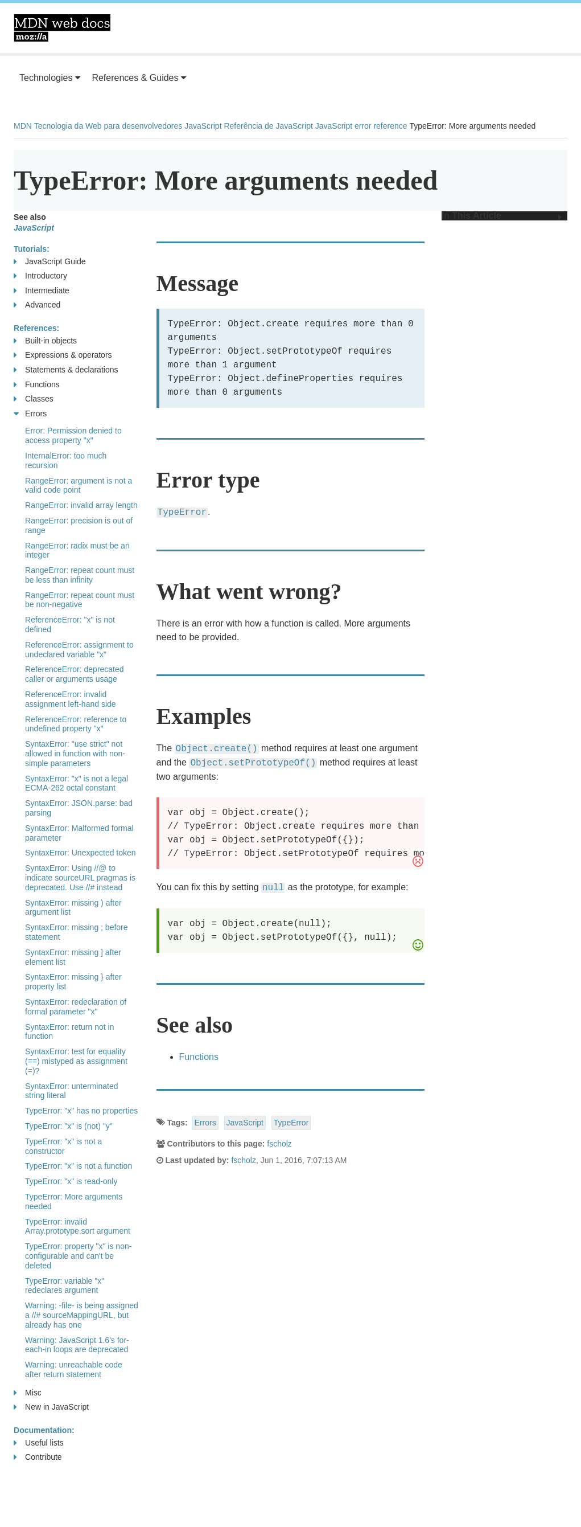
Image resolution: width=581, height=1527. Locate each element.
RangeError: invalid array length (81, 505)
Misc (28, 1393)
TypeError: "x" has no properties (81, 1110)
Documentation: (44, 1430)
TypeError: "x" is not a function (78, 1165)
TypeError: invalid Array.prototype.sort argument (77, 1226)
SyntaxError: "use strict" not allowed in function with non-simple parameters (75, 753)
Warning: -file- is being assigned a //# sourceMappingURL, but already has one (81, 1315)
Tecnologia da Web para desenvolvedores (108, 125)
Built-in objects (45, 341)
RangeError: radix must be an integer (77, 550)
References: (36, 328)
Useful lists (39, 1443)
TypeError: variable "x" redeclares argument (64, 1285)
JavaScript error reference (361, 125)
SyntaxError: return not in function (69, 1031)
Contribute (38, 1457)
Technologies (49, 78)
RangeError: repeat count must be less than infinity (79, 575)
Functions (199, 1057)
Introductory (40, 276)
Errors (205, 1122)
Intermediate (41, 291)
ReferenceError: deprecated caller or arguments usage (74, 674)
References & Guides (139, 78)
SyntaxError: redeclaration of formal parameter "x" (75, 1006)
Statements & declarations (66, 370)
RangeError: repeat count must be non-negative (79, 600)
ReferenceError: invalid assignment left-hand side (70, 699)
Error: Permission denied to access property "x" (73, 435)
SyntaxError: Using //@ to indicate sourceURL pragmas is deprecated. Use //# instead (80, 877)
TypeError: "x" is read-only (71, 1181)
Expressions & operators (63, 355)
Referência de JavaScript (268, 125)
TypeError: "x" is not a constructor (63, 1146)
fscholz (279, 1143)
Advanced (37, 305)
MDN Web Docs (62, 28)
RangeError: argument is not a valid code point (78, 485)
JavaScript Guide (50, 262)
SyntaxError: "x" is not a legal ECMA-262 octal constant (76, 783)
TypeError (291, 1122)
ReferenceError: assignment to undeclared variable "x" (79, 649)
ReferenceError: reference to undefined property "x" (75, 724)
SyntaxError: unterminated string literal (71, 1091)
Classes (33, 399)
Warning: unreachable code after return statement (73, 1369)
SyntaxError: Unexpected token (80, 852)
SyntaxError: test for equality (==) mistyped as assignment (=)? (76, 1061)
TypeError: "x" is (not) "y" (69, 1126)
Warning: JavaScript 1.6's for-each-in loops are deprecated (77, 1345)
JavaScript (202, 125)
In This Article (502, 215)
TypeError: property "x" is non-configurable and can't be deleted (78, 1256)
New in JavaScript (51, 1407)
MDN (23, 125)
